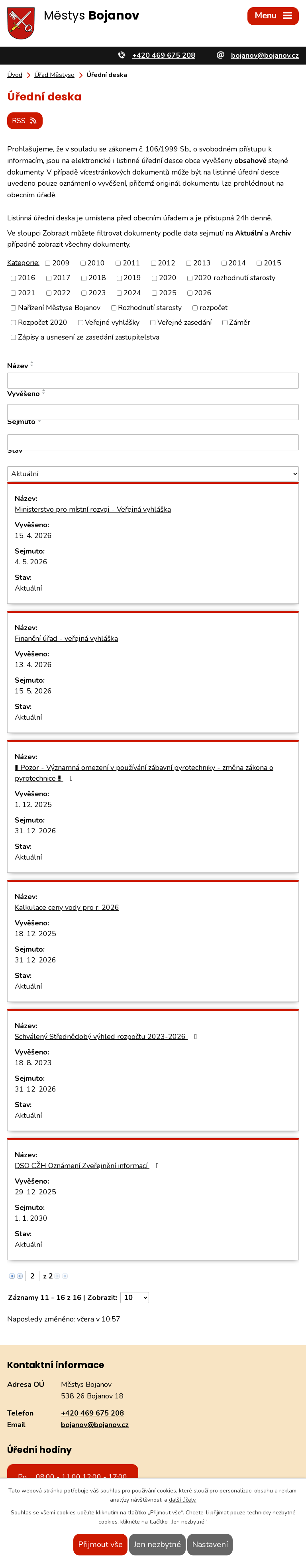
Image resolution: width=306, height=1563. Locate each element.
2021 (26, 292)
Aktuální (28, 588)
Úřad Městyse (54, 75)
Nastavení (210, 1544)
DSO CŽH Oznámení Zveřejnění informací (88, 1165)
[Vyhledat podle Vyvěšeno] (153, 412)
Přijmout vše (100, 1544)
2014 (237, 262)
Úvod (14, 75)
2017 (62, 277)
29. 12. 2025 (35, 1191)
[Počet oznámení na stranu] (134, 1297)
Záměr (239, 322)
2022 (62, 292)
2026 (203, 292)
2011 (131, 262)
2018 (97, 277)
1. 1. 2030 (31, 1218)
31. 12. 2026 (35, 830)
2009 (61, 262)
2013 (202, 262)
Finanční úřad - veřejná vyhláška (66, 638)
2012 (166, 262)
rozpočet (214, 307)
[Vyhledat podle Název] (153, 380)
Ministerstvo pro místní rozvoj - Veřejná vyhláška (93, 509)
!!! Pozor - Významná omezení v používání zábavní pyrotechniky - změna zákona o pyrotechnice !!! (144, 772)
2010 (96, 262)
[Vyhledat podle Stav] (153, 473)
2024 (132, 292)
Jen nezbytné (157, 1544)
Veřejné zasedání (184, 322)
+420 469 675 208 (92, 1413)
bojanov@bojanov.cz (95, 1424)
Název (17, 365)
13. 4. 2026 (33, 664)
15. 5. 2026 (33, 690)
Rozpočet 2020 (42, 322)
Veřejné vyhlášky (112, 322)
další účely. (182, 1500)
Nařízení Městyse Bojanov (59, 307)
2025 (168, 292)
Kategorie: (23, 262)
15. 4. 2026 (33, 535)
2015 (272, 262)
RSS (25, 120)
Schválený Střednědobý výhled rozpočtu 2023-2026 (107, 1036)
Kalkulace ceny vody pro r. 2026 (67, 907)
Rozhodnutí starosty (150, 307)
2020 (168, 277)
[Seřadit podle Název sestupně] (32, 365)
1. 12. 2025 (33, 804)
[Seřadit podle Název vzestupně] (32, 361)
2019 (132, 277)
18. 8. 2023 (33, 1062)
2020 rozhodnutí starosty (234, 277)
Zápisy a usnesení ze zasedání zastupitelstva (88, 337)
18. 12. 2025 (35, 933)
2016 (26, 277)
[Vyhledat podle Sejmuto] (153, 442)
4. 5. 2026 (31, 561)
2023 (97, 292)
